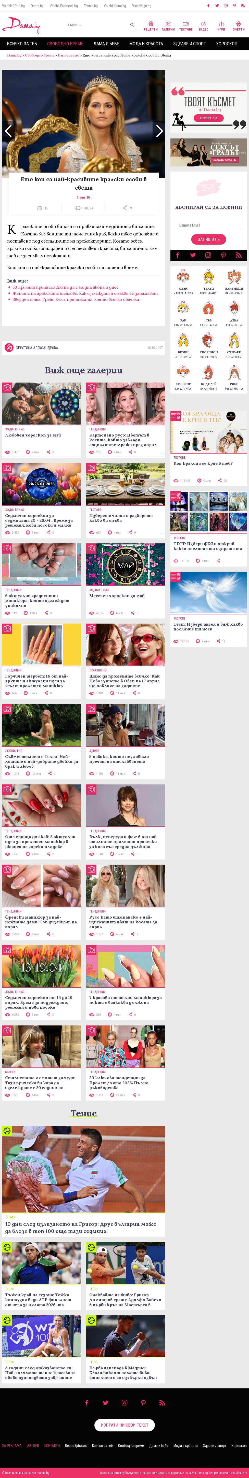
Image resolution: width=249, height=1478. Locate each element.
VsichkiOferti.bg (13, 6)
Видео (203, 25)
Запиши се (209, 239)
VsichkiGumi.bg (115, 6)
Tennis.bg (91, 6)
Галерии (168, 25)
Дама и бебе (106, 43)
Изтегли (208, 118)
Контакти (52, 1446)
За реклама (12, 1446)
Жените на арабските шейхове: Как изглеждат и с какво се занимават (85, 293)
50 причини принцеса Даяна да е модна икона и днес (66, 287)
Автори (33, 1446)
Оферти (239, 25)
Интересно (68, 55)
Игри (221, 25)
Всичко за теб (22, 43)
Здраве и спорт (189, 43)
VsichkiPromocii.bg (64, 6)
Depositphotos (76, 1446)
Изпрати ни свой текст (124, 1425)
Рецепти (151, 25)
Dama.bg (37, 6)
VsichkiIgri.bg (141, 6)
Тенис (84, 1113)
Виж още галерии (83, 370)
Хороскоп (226, 43)
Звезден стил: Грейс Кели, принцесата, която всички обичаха (76, 299)
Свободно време (65, 43)
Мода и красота (146, 43)
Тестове (186, 25)
